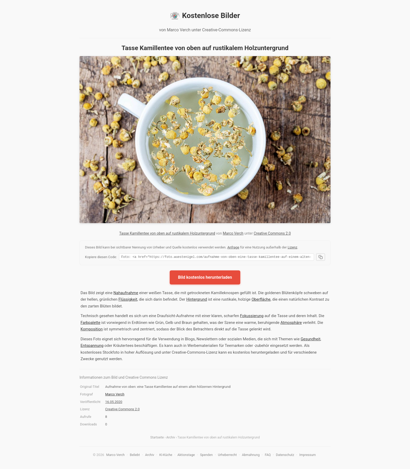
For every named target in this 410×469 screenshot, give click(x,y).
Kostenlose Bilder (205, 15)
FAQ (268, 456)
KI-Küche (165, 456)
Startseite (157, 438)
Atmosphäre (291, 323)
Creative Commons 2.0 (272, 233)
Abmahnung (251, 456)
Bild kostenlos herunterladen (205, 278)
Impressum (307, 456)
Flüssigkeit (127, 300)
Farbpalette (90, 323)
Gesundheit (311, 339)
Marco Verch (233, 233)
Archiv (170, 438)
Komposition (92, 330)
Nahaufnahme (125, 293)
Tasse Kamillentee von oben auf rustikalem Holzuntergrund (167, 233)
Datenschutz (285, 456)
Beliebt (135, 456)
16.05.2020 (113, 403)
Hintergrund (196, 300)
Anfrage (233, 247)
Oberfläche (261, 300)
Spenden (206, 456)
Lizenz (292, 247)
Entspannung (92, 346)
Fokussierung (252, 316)
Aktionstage (186, 456)
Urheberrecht (227, 456)
